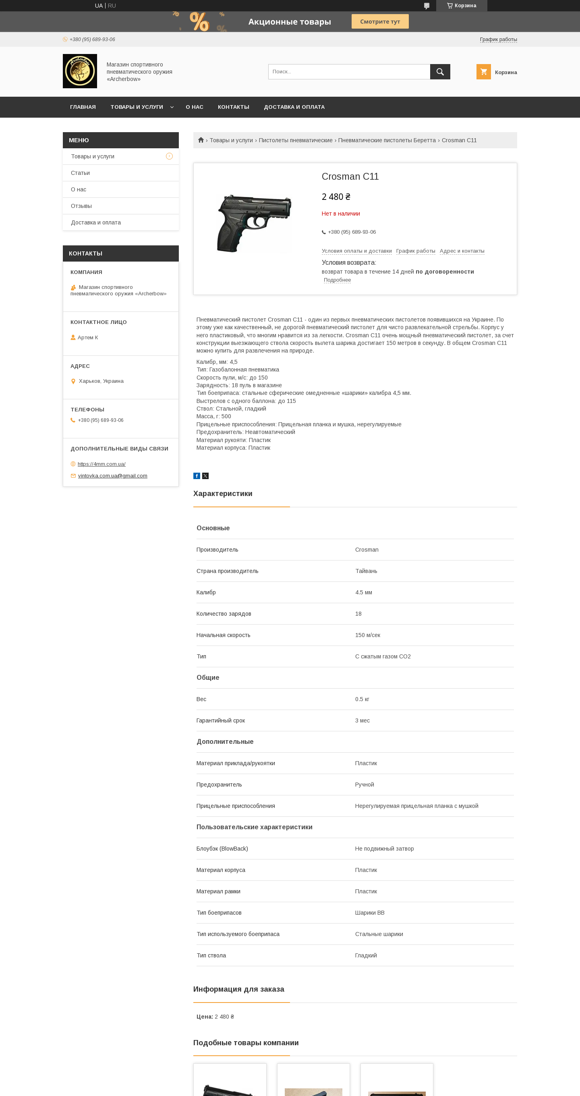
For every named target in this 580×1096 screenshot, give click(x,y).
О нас (194, 107)
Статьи (80, 173)
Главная (83, 107)
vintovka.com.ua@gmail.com (112, 476)
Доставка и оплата (294, 107)
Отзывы (81, 206)
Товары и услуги (136, 107)
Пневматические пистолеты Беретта (387, 140)
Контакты (233, 107)
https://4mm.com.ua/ (102, 464)
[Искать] (440, 71)
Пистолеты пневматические (296, 140)
